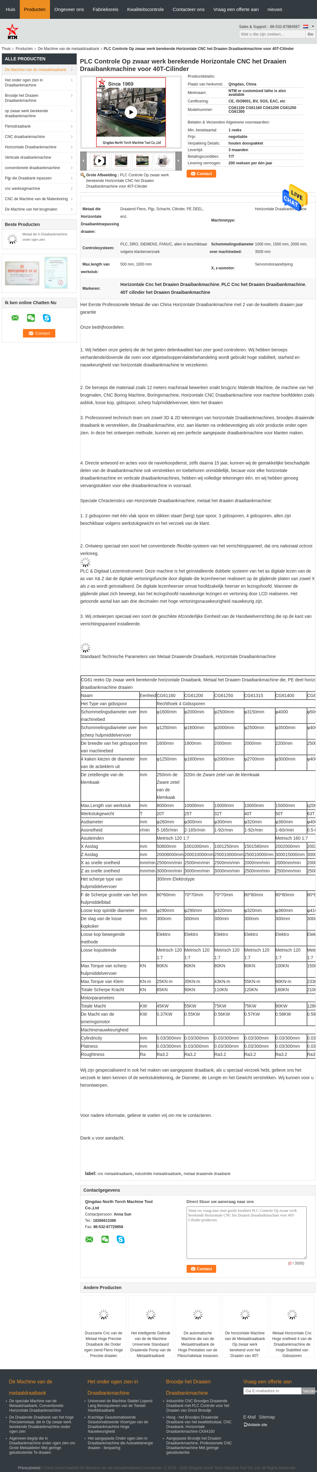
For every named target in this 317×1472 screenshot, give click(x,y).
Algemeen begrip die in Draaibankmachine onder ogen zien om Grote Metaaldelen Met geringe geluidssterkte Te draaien (42, 1445)
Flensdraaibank (18, 126)
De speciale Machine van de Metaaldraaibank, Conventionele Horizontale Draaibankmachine (36, 1406)
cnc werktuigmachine (22, 188)
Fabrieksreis (105, 9)
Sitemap (267, 1417)
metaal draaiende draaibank (207, 1174)
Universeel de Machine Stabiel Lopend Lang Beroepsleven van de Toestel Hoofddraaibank (120, 1406)
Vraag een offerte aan (236, 9)
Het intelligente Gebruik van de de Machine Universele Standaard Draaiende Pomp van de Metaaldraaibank (150, 1344)
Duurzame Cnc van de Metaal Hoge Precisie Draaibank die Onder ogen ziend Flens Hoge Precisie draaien (103, 1344)
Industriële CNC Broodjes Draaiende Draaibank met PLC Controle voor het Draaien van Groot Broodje (198, 1406)
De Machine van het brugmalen (31, 209)
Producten (35, 9)
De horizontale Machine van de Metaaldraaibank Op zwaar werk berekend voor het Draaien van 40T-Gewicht (245, 1347)
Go (311, 34)
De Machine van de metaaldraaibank (68, 49)
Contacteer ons (189, 9)
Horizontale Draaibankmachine (31, 147)
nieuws (275, 9)
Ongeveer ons (69, 9)
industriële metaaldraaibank (158, 1174)
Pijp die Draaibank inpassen (28, 178)
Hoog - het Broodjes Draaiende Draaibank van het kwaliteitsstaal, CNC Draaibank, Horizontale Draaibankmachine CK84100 (199, 1424)
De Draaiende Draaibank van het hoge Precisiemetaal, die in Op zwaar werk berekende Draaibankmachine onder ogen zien (41, 1424)
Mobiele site (255, 1425)
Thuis (6, 49)
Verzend (309, 1391)
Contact (204, 173)
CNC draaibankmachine (25, 137)
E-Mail (249, 1417)
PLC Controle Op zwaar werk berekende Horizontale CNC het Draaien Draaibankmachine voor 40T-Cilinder (127, 181)
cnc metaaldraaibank (114, 1174)
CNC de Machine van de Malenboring (36, 199)
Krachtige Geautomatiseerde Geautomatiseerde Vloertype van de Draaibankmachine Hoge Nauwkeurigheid (118, 1424)
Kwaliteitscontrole (145, 9)
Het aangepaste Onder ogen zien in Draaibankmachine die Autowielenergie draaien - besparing (120, 1443)
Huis (10, 9)
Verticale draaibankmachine (28, 157)
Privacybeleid (29, 1468)
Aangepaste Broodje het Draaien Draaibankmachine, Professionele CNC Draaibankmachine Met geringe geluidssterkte (199, 1445)
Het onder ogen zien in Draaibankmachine (24, 82)
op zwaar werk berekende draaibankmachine (26, 113)
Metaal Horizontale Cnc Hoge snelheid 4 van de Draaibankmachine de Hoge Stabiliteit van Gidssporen (292, 1344)
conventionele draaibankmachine (32, 168)
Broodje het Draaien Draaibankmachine (22, 98)
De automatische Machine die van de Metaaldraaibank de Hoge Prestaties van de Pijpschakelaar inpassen (198, 1344)
